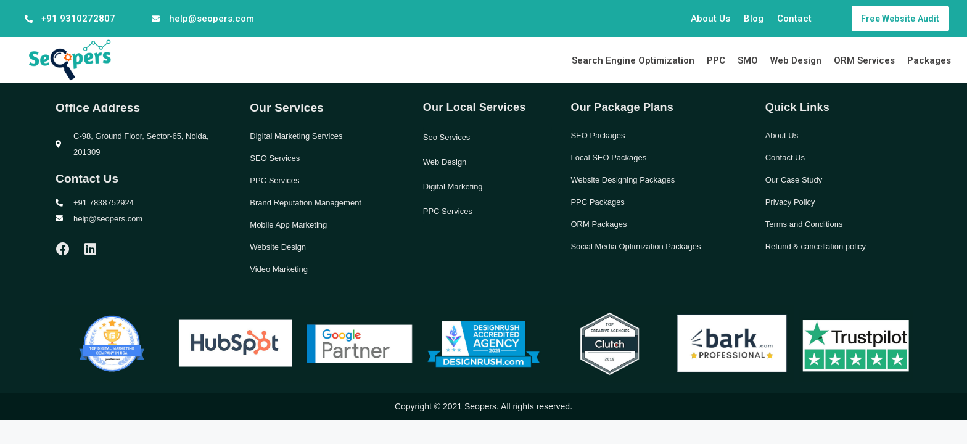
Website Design (278, 247)
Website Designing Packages (622, 179)
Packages (929, 60)
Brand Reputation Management (305, 202)
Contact (794, 18)
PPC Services (274, 180)
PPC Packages (597, 202)
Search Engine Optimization (633, 60)
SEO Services (275, 158)
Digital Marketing (453, 186)
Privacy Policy (790, 202)
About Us (710, 18)
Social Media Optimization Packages (635, 246)
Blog (753, 18)
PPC (716, 60)
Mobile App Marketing (288, 224)
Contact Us (785, 157)
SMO (748, 60)
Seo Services (447, 137)
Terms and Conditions (804, 224)
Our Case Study (794, 179)
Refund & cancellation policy (815, 246)
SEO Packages (597, 135)
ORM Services (864, 60)
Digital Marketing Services (296, 136)
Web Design (795, 60)
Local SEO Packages (608, 157)
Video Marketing (279, 269)
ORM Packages (598, 224)
